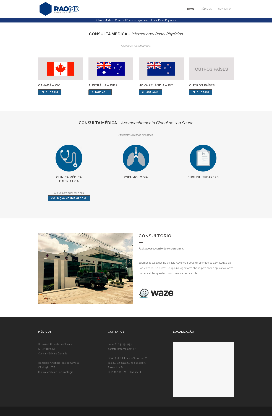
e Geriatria (69, 181)
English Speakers (203, 177)
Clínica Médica (69, 177)
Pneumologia (136, 177)
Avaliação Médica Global (69, 198)
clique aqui (49, 92)
